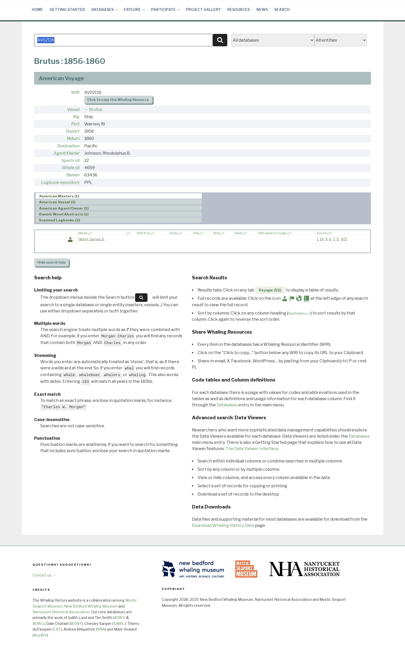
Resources (238, 9)
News (262, 9)
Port (75, 124)
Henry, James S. (92, 239)
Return (73, 138)
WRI (75, 92)
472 (343, 239)
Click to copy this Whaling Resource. (118, 100)
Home (37, 9)
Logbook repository (60, 182)
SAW (117, 623)
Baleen (73, 175)
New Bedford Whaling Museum (91, 606)
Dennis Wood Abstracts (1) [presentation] (64, 214)
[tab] (119, 196)
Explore (135, 9)
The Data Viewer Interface (251, 448)
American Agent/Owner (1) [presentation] (64, 208)
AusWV (40, 635)
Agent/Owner (67, 153)
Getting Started (67, 9)
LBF (57, 629)
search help (51, 262)
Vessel (73, 109)
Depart (73, 131)
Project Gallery (203, 9)
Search (282, 9)
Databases (105, 9)
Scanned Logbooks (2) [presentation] (59, 220)
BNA (101, 629)
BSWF (76, 623)
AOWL (38, 623)
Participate (166, 9)
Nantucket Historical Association (61, 612)
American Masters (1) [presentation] (59, 196)
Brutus (95, 109)
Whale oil (71, 167)
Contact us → (44, 575)
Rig (76, 116)
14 (322, 239)
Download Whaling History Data (223, 525)
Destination (68, 146)
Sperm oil (70, 160)
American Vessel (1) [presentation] (57, 202)
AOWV (119, 617)
